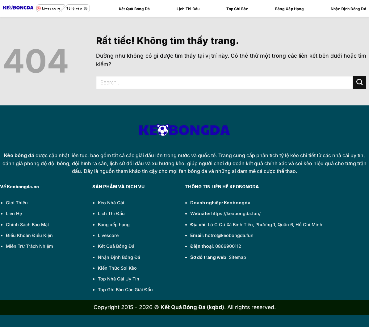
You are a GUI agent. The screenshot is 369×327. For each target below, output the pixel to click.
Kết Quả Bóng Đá (134, 8)
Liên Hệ (14, 213)
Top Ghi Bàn (237, 8)
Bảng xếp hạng (114, 224)
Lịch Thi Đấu (188, 8)
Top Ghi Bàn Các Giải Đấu (125, 289)
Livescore (108, 235)
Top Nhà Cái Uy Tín (118, 278)
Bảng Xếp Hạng (289, 8)
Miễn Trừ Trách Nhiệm (29, 246)
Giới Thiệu (17, 202)
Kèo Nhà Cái (111, 202)
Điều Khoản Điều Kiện (29, 235)
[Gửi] (359, 82)
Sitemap (237, 257)
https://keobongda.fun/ (236, 213)
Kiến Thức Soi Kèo (117, 268)
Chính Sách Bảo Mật (27, 224)
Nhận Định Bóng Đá (348, 8)
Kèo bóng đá (19, 155)
